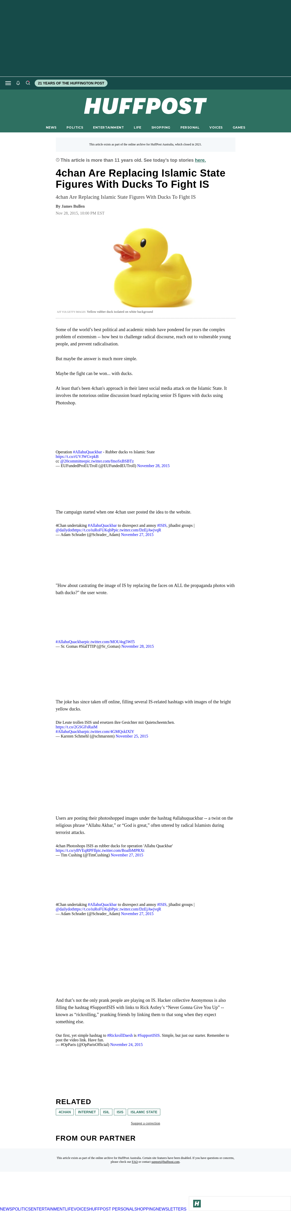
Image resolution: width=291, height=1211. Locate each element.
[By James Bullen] (73, 206)
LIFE (137, 127)
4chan (65, 1112)
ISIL (106, 1112)
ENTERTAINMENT (108, 127)
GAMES (239, 127)
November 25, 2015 (132, 736)
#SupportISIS (149, 1035)
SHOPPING (160, 127)
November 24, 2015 (126, 1044)
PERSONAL (190, 127)
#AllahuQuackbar (87, 452)
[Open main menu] (8, 83)
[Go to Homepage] (197, 1203)
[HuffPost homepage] (65, 1204)
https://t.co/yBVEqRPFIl (76, 850)
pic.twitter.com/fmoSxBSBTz (109, 461)
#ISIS (161, 525)
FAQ (135, 1162)
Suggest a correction (145, 1123)
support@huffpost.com (165, 1162)
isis (119, 1112)
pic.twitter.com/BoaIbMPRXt (120, 850)
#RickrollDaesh (120, 1035)
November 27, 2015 (137, 534)
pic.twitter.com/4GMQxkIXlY (109, 731)
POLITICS (75, 127)
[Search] (28, 83)
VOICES (216, 127)
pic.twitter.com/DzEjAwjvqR (137, 530)
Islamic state (143, 1112)
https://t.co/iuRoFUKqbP (93, 530)
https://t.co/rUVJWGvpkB (77, 456)
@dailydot (64, 530)
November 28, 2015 (153, 466)
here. (200, 160)
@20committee (72, 461)
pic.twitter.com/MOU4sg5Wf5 (110, 642)
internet (87, 1112)
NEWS (51, 127)
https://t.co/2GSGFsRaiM (77, 727)
